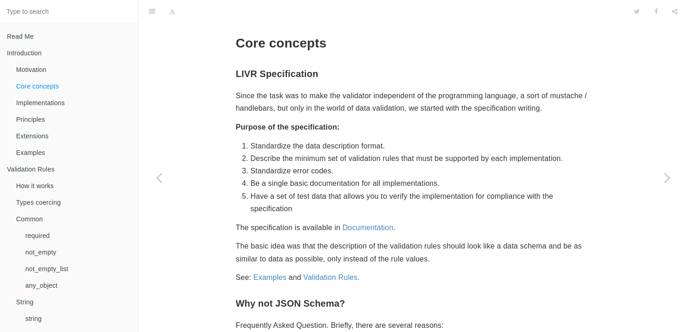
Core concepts (37, 86)
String (25, 302)
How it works (35, 186)
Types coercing (38, 202)
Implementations (40, 103)
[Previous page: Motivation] (159, 177)
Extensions (32, 136)
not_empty (40, 252)
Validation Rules (30, 169)
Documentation (367, 204)
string (33, 318)
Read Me (20, 36)
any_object (41, 285)
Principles (30, 119)
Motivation (31, 69)
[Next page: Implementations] (667, 177)
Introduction (24, 53)
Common (29, 219)
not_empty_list (46, 269)
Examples (30, 152)
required (37, 235)
